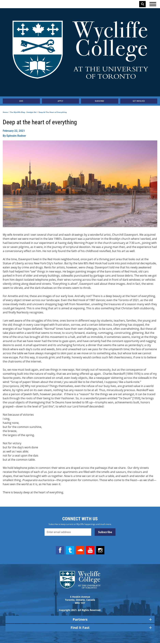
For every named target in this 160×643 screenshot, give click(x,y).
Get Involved (139, 101)
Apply (60, 101)
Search (143, 4)
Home (5, 112)
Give (21, 101)
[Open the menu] (152, 4)
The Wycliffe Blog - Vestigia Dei (23, 112)
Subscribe (99, 101)
